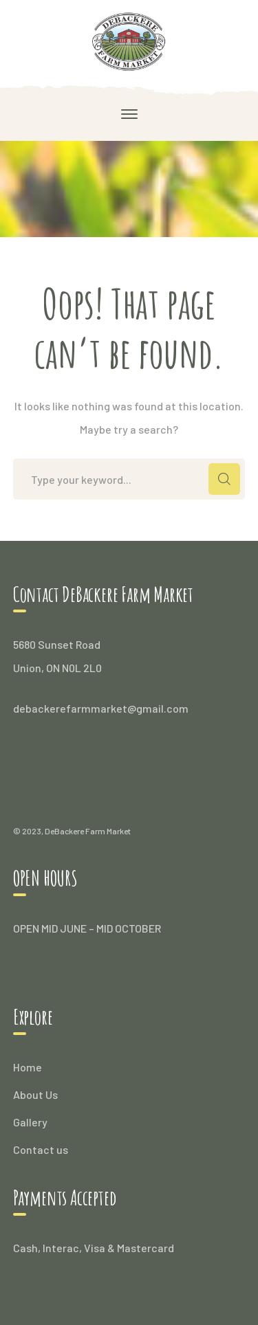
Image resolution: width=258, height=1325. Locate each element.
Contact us (40, 1149)
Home (27, 1066)
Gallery (30, 1121)
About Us (35, 1094)
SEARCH (224, 479)
